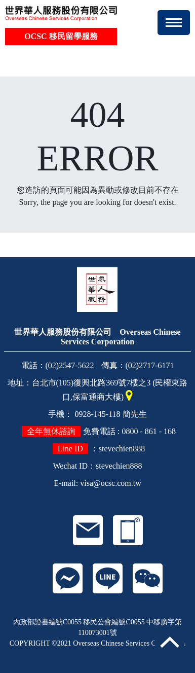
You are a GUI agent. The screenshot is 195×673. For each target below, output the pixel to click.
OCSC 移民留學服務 (60, 36)
